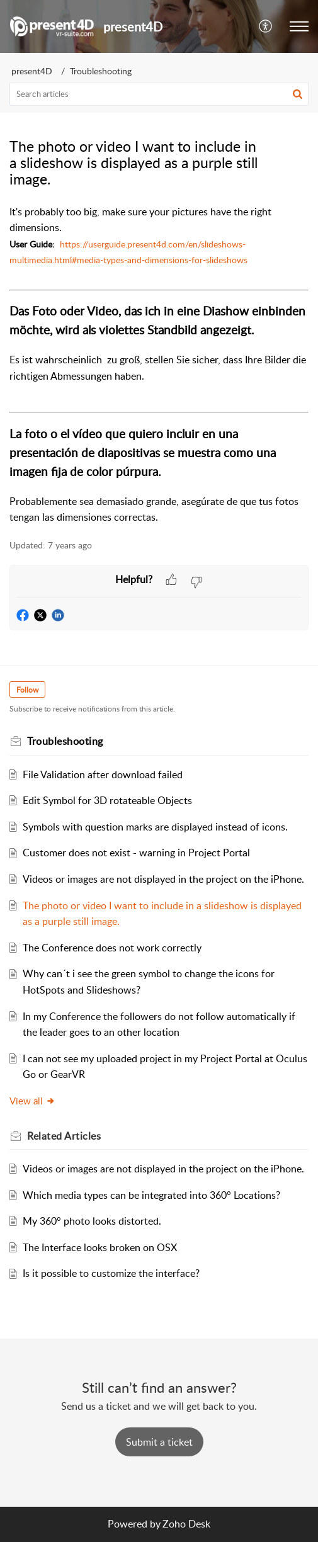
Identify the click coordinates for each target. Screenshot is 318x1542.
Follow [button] (27, 689)
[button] (266, 26)
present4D (31, 71)
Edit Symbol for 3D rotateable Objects (107, 800)
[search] (159, 94)
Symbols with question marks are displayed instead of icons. (155, 827)
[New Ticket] (159, 1442)
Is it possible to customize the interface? (111, 1273)
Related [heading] (64, 1136)
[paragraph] (159, 365)
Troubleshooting (101, 71)
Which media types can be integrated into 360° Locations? (151, 1195)
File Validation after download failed (103, 774)
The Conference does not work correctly (112, 948)
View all (32, 1100)
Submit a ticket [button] (159, 1442)
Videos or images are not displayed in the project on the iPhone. (163, 879)
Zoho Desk (186, 1524)
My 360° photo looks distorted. (92, 1221)
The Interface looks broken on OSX (100, 1247)
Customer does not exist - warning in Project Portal (136, 852)
